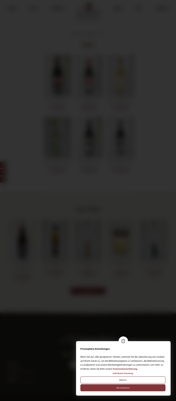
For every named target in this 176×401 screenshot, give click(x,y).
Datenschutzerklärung (125, 368)
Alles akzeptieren (123, 388)
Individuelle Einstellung (123, 373)
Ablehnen (123, 380)
